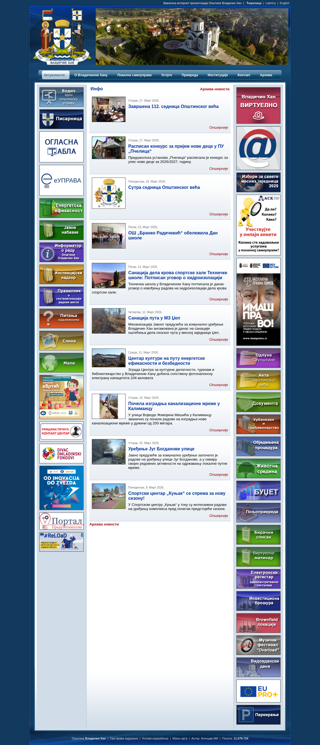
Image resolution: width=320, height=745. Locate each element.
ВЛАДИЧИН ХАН (61, 576)
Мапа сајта (179, 738)
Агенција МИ (209, 738)
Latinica (271, 3)
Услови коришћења (155, 738)
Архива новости (215, 89)
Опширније (218, 127)
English (284, 3)
